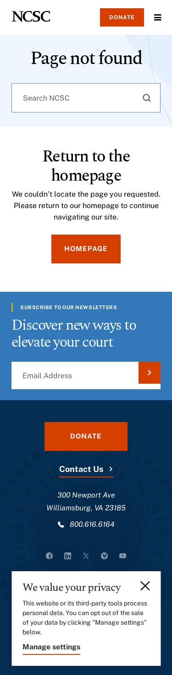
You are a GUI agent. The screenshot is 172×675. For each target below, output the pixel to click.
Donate (122, 17)
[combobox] (86, 97)
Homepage (86, 248)
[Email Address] (86, 375)
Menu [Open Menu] (158, 17)
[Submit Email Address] (150, 373)
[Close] (145, 585)
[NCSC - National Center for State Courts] (30, 16)
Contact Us (81, 469)
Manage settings (51, 647)
